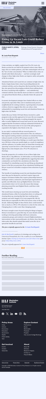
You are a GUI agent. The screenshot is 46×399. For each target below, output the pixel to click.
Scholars (26, 349)
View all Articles (7, 7)
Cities (16, 47)
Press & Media (28, 354)
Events (4, 347)
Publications (27, 325)
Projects (26, 333)
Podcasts (26, 331)
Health (4, 335)
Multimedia (27, 329)
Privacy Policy (16, 362)
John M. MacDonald (19, 35)
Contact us (27, 352)
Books (26, 327)
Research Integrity (29, 351)
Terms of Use (5, 362)
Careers (4, 349)
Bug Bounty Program (39, 362)
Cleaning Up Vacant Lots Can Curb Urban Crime (25, 238)
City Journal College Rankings (32, 335)
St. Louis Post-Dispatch (10, 55)
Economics (5, 329)
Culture (4, 327)
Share (42, 53)
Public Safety (7, 47)
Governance (5, 333)
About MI (26, 347)
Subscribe (5, 351)
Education (5, 331)
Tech (3, 339)
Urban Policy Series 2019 (13, 241)
